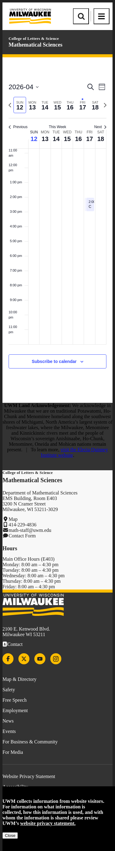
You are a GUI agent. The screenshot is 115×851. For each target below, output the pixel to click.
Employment (15, 710)
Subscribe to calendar (54, 361)
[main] (57, 230)
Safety (8, 689)
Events (9, 731)
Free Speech (14, 700)
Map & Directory (19, 679)
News (7, 720)
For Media (12, 752)
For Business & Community (30, 741)
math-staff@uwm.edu (30, 530)
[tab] (19, 105)
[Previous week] (9, 105)
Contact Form (22, 535)
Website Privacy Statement (28, 776)
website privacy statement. (48, 823)
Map (13, 519)
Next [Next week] (100, 127)
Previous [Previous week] (18, 127)
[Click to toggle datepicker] (24, 87)
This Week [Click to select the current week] (57, 127)
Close (10, 835)
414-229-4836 (22, 524)
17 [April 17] (89, 138)
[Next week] (105, 105)
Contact (15, 644)
